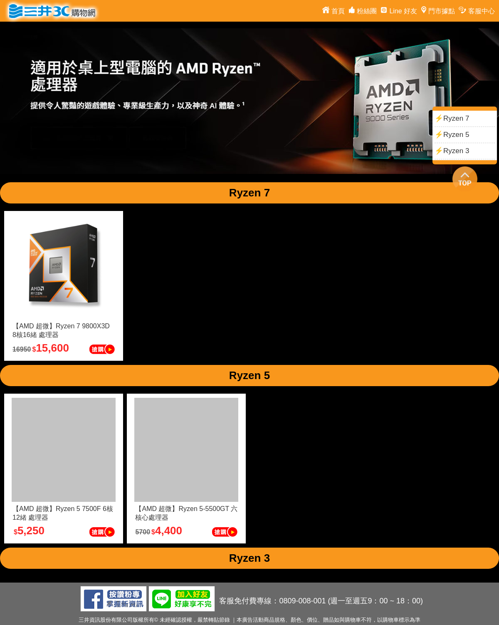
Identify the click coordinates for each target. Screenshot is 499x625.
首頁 (332, 11)
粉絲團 (362, 11)
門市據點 (437, 11)
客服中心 (476, 11)
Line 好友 (397, 11)
